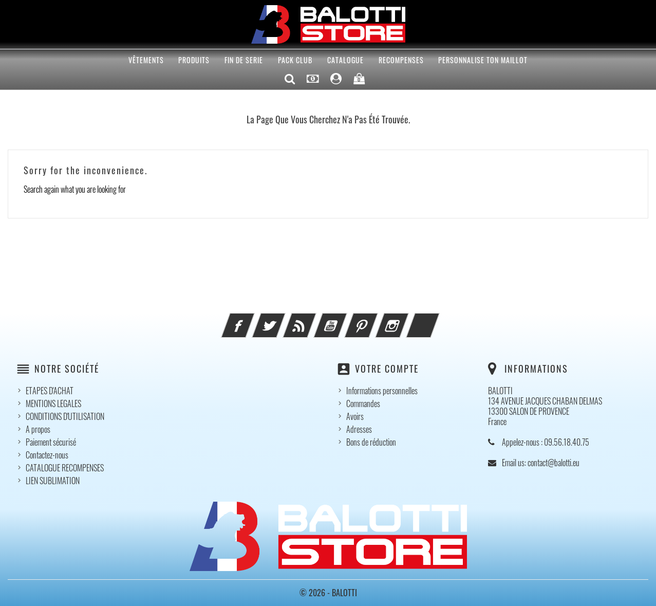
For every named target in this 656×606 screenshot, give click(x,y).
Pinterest (375, 319)
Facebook (252, 319)
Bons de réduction (371, 442)
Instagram (406, 319)
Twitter (282, 319)
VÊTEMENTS (146, 59)
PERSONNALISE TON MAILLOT (483, 59)
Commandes (363, 403)
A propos (38, 429)
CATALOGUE (345, 59)
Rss (313, 319)
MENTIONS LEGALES (53, 403)
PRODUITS (194, 59)
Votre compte (387, 368)
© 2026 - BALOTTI (328, 592)
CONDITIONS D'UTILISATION (65, 416)
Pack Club (295, 59)
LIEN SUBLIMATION (53, 480)
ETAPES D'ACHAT (49, 390)
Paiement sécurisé (51, 442)
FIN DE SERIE (243, 59)
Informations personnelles (382, 390)
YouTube (344, 319)
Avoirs (355, 416)
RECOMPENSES (401, 59)
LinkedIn (437, 319)
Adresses (359, 429)
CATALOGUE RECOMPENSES (65, 468)
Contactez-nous (47, 455)
